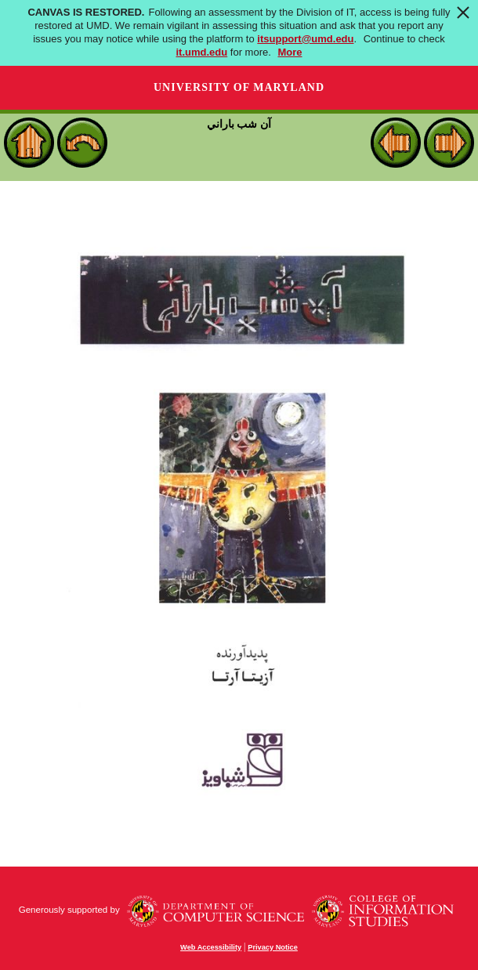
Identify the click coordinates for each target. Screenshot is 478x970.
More (289, 52)
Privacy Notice (273, 947)
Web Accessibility (210, 947)
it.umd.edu (201, 52)
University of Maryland (239, 87)
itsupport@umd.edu (305, 39)
